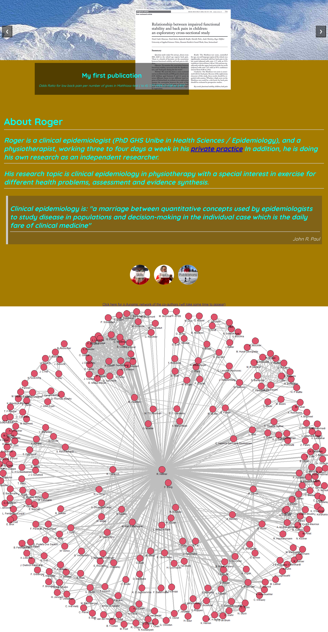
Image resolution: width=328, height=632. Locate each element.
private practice (217, 148)
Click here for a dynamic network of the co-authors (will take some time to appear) (163, 304)
